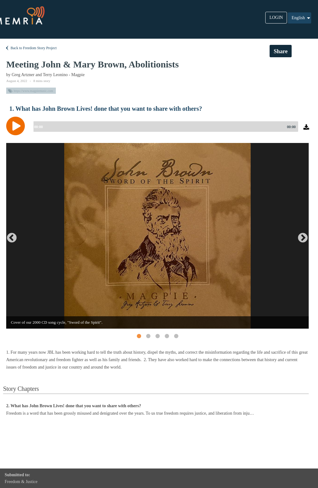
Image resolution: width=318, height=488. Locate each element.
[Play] (17, 126)
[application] (159, 130)
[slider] (164, 126)
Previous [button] (9, 236)
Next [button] (300, 236)
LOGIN (276, 17)
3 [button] (157, 336)
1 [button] (138, 336)
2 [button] (148, 336)
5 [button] (176, 336)
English (301, 17)
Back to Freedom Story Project (31, 48)
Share (281, 51)
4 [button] (166, 336)
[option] (157, 236)
